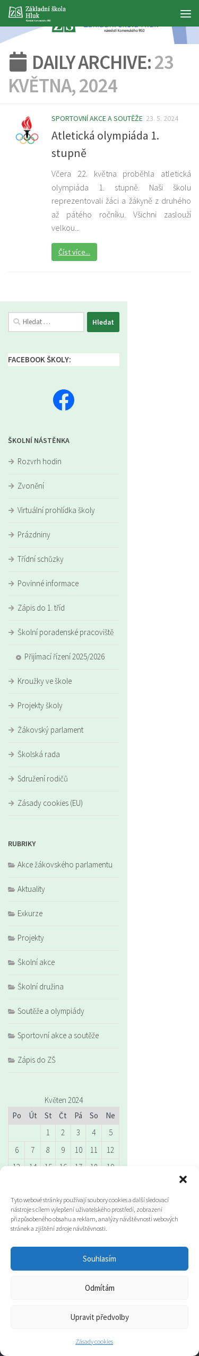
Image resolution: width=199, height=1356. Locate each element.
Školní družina (41, 986)
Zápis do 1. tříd (41, 608)
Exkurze (30, 913)
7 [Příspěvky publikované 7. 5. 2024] (32, 1150)
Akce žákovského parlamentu (65, 864)
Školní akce (36, 962)
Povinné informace (48, 583)
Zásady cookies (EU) (50, 803)
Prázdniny (34, 534)
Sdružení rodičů (43, 778)
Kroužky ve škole (45, 681)
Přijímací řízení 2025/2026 (64, 656)
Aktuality (31, 889)
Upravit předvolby (99, 1317)
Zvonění (31, 486)
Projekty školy (40, 705)
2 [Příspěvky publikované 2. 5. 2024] (63, 1132)
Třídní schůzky (41, 559)
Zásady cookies (94, 1341)
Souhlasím (99, 1259)
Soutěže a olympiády (51, 1011)
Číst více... (74, 252)
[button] (183, 1179)
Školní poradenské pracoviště (66, 632)
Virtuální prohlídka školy (56, 510)
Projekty (31, 938)
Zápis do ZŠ (37, 1060)
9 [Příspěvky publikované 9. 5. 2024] (63, 1150)
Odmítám (100, 1288)
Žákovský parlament (50, 730)
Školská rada (39, 754)
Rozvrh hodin (40, 461)
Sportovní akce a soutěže (97, 118)
